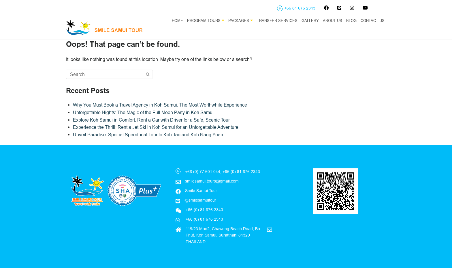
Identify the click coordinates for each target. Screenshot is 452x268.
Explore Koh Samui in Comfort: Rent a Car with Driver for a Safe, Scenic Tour (151, 119)
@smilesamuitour (200, 200)
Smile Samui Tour (201, 190)
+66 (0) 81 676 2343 (203, 219)
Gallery (310, 20)
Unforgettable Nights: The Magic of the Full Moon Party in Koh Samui (143, 112)
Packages (240, 20)
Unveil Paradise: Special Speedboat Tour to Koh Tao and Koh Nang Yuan (148, 134)
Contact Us (373, 20)
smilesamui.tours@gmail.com (212, 181)
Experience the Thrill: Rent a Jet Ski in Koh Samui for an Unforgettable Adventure (155, 127)
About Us (332, 20)
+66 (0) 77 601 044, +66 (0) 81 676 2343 (222, 171)
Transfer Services (277, 20)
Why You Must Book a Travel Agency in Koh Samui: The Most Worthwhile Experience (160, 104)
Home (177, 20)
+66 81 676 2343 (299, 8)
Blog (351, 20)
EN (383, 32)
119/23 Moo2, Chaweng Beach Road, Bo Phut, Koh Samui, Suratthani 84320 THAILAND (223, 235)
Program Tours (205, 20)
